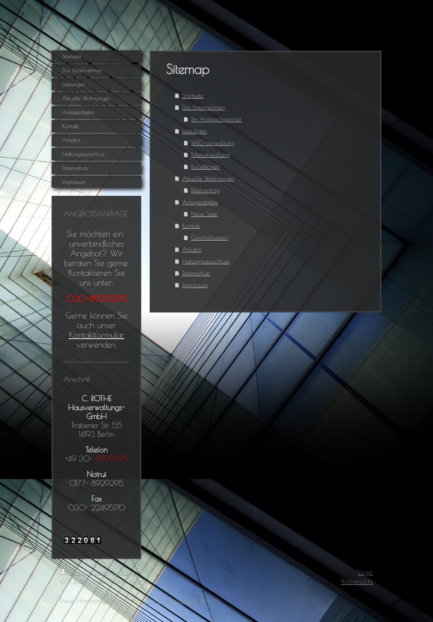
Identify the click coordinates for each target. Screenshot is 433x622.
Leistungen (194, 131)
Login (365, 572)
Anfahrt (191, 249)
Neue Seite (204, 214)
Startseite (192, 95)
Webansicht (356, 581)
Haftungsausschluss (206, 261)
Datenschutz (196, 273)
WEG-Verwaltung (212, 143)
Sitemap (123, 572)
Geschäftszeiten (209, 237)
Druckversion (84, 572)
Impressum (195, 285)
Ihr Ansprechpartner (216, 119)
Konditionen (205, 166)
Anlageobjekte (200, 202)
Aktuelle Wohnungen (208, 178)
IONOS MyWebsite (170, 600)
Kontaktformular (96, 335)
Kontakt (191, 225)
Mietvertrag (205, 190)
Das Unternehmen (203, 107)
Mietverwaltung (210, 154)
